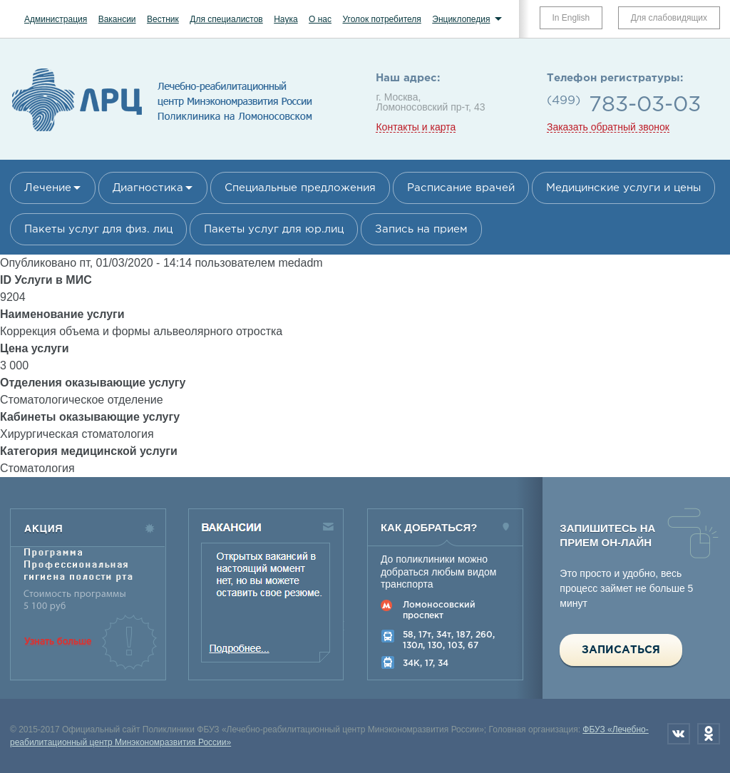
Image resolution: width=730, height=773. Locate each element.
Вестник (163, 19)
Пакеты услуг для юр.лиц (274, 229)
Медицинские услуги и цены (623, 188)
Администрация (55, 19)
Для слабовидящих (669, 18)
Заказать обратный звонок (608, 127)
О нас (320, 19)
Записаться (621, 650)
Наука (285, 19)
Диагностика (148, 188)
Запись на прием (421, 229)
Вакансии (117, 19)
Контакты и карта (416, 127)
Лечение (47, 188)
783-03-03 (645, 105)
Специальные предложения (300, 188)
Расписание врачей (461, 188)
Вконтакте (678, 733)
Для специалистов (226, 19)
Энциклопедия (461, 19)
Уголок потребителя (381, 19)
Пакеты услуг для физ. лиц (98, 229)
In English (571, 18)
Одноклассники (708, 733)
